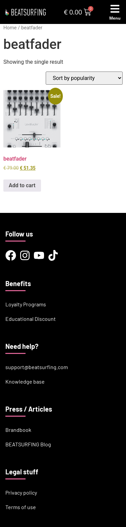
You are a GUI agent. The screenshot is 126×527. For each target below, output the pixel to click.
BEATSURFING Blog (28, 444)
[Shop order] (84, 78)
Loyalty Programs (25, 304)
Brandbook (18, 429)
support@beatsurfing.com (36, 367)
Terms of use (20, 507)
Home (10, 28)
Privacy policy (21, 492)
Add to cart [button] (22, 185)
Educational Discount (30, 318)
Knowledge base (25, 381)
